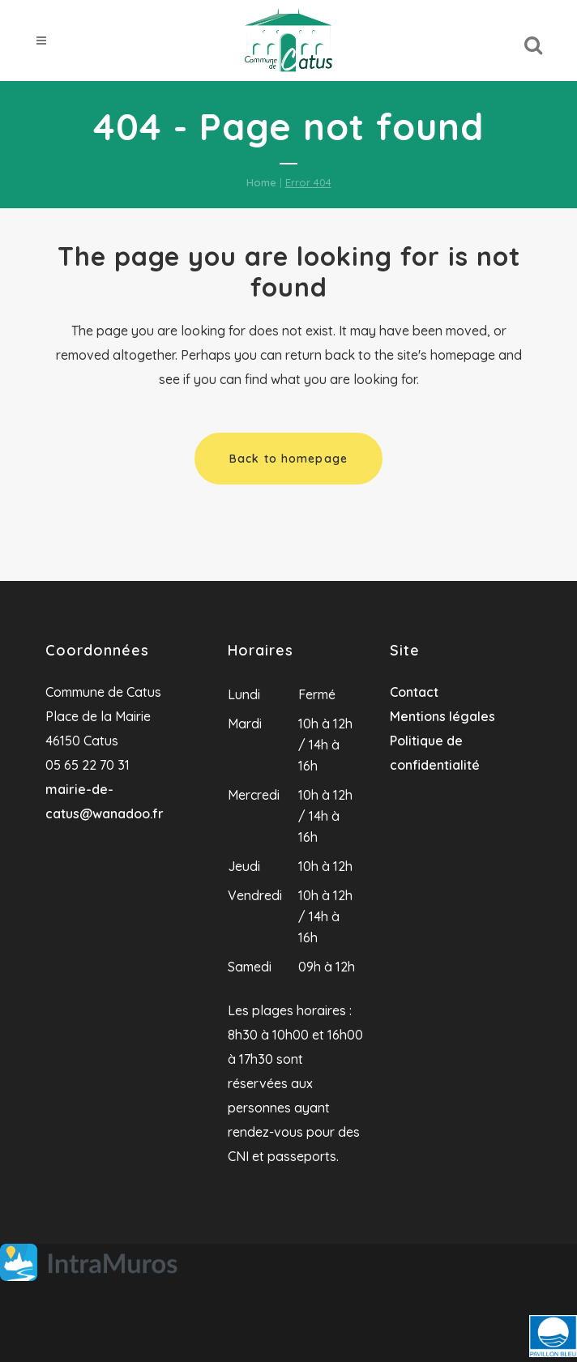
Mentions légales (442, 716)
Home (261, 182)
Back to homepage (288, 458)
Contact (414, 692)
